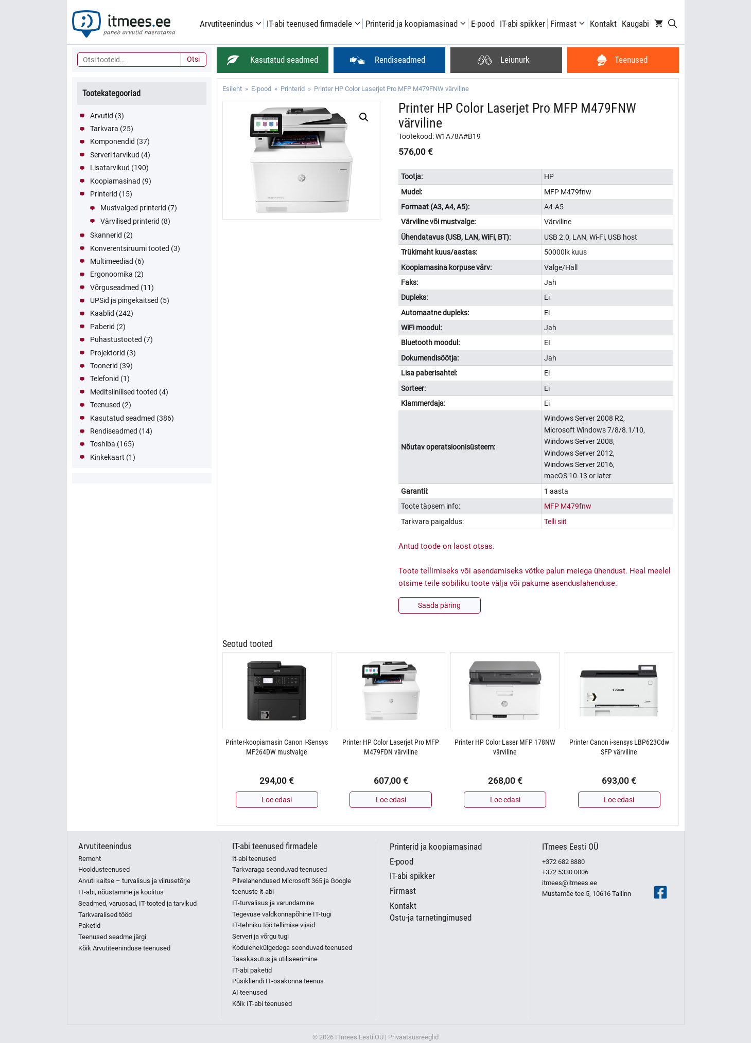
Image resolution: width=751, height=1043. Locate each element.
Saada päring (439, 605)
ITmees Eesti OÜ (570, 846)
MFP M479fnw (567, 506)
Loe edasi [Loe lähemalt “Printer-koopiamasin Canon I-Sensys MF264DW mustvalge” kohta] (276, 800)
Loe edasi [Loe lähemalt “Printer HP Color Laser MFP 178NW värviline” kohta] (505, 800)
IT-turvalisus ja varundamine (273, 903)
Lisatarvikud (110, 168)
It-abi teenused (254, 858)
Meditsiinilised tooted (124, 392)
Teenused (105, 405)
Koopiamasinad (115, 181)
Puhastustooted (116, 339)
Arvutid (101, 116)
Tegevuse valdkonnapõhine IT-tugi (281, 914)
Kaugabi (635, 24)
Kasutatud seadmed (122, 418)
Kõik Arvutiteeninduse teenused (124, 948)
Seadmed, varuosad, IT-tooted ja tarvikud (137, 903)
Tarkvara (104, 128)
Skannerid (106, 235)
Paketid (89, 925)
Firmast (568, 24)
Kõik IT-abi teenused (262, 1004)
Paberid (102, 326)
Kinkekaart (107, 457)
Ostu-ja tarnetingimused (430, 917)
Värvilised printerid (130, 221)
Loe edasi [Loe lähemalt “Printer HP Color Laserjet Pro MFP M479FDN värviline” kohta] (391, 800)
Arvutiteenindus (232, 24)
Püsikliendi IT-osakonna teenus (278, 981)
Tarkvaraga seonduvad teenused (279, 869)
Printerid (293, 89)
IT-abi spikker (522, 24)
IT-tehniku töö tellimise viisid (273, 925)
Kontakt (603, 24)
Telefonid (104, 378)
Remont (89, 858)
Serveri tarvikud (114, 155)
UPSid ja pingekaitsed (124, 300)
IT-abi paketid (252, 970)
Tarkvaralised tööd (105, 915)
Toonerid (104, 366)
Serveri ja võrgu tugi (260, 936)
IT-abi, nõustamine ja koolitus (121, 892)
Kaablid (102, 313)
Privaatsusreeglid (413, 1037)
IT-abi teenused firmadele (315, 24)
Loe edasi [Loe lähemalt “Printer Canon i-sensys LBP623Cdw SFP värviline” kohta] (619, 800)
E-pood (483, 24)
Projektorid (107, 353)
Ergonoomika (111, 274)
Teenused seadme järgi (112, 937)
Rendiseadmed (113, 431)
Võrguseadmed (114, 287)
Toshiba (102, 444)
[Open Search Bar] (672, 24)
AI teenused (249, 992)
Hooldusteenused (104, 869)
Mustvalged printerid (133, 208)
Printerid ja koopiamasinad (416, 24)
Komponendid (112, 141)
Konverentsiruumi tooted (129, 248)
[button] (364, 117)
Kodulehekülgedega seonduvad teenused (292, 947)
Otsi (193, 59)
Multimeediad (111, 261)
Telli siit (555, 521)
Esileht (232, 89)
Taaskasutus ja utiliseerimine (275, 959)
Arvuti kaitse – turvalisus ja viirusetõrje (134, 881)
